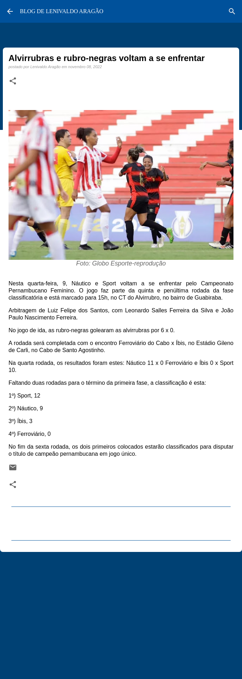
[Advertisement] (121, 612)
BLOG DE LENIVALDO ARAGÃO (61, 11)
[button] (13, 81)
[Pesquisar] (232, 11)
